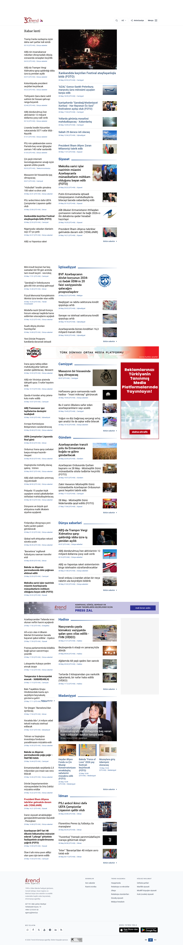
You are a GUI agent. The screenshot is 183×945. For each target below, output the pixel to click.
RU (155, 940)
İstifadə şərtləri (143, 883)
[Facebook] (33, 930)
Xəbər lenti (32, 31)
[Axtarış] (116, 20)
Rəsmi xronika (90, 887)
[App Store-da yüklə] (129, 929)
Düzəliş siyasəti (117, 898)
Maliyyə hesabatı (117, 902)
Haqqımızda (116, 883)
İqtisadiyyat (67, 267)
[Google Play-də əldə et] (149, 929)
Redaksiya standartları (120, 894)
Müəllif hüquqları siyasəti (146, 890)
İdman (63, 796)
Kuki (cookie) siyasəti (145, 894)
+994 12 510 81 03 (31, 910)
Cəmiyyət (65, 364)
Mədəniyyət (67, 696)
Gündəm (64, 437)
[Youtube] (44, 930)
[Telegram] (50, 930)
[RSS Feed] (61, 930)
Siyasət (63, 159)
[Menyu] (152, 20)
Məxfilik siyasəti (143, 887)
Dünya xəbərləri (70, 523)
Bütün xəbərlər (109, 241)
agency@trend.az (31, 913)
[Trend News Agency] (32, 881)
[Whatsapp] (27, 930)
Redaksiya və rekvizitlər (120, 887)
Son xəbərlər (90, 883)
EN (146, 940)
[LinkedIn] (55, 930)
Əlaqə (113, 890)
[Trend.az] (33, 20)
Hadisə (63, 619)
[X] (38, 930)
